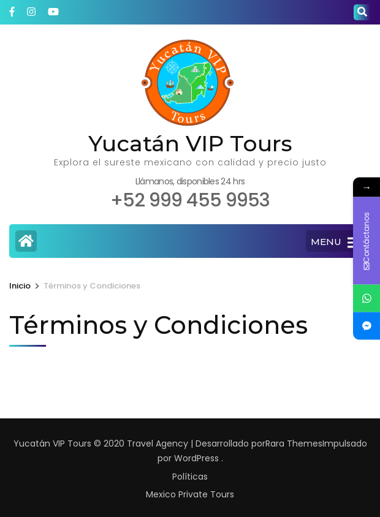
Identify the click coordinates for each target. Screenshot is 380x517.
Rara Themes (293, 443)
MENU (335, 242)
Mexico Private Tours (190, 494)
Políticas (190, 476)
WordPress (196, 458)
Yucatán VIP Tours (190, 143)
